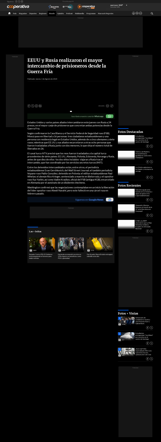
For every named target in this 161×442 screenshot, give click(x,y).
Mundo (52, 13)
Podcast (69, 13)
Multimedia (79, 13)
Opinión (60, 13)
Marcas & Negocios (105, 13)
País (14, 13)
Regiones (43, 13)
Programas (90, 13)
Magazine (23, 13)
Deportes (33, 13)
